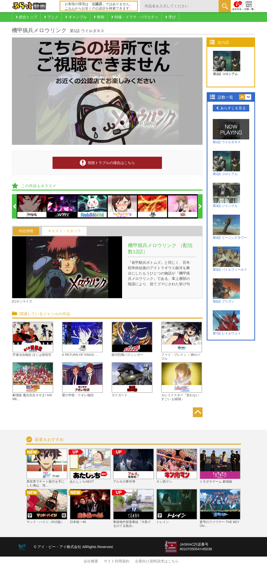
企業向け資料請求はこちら (157, 561)
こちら (70, 8)
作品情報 (26, 231)
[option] (32, 206)
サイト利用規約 (116, 561)
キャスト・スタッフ (64, 231)
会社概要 (91, 561)
